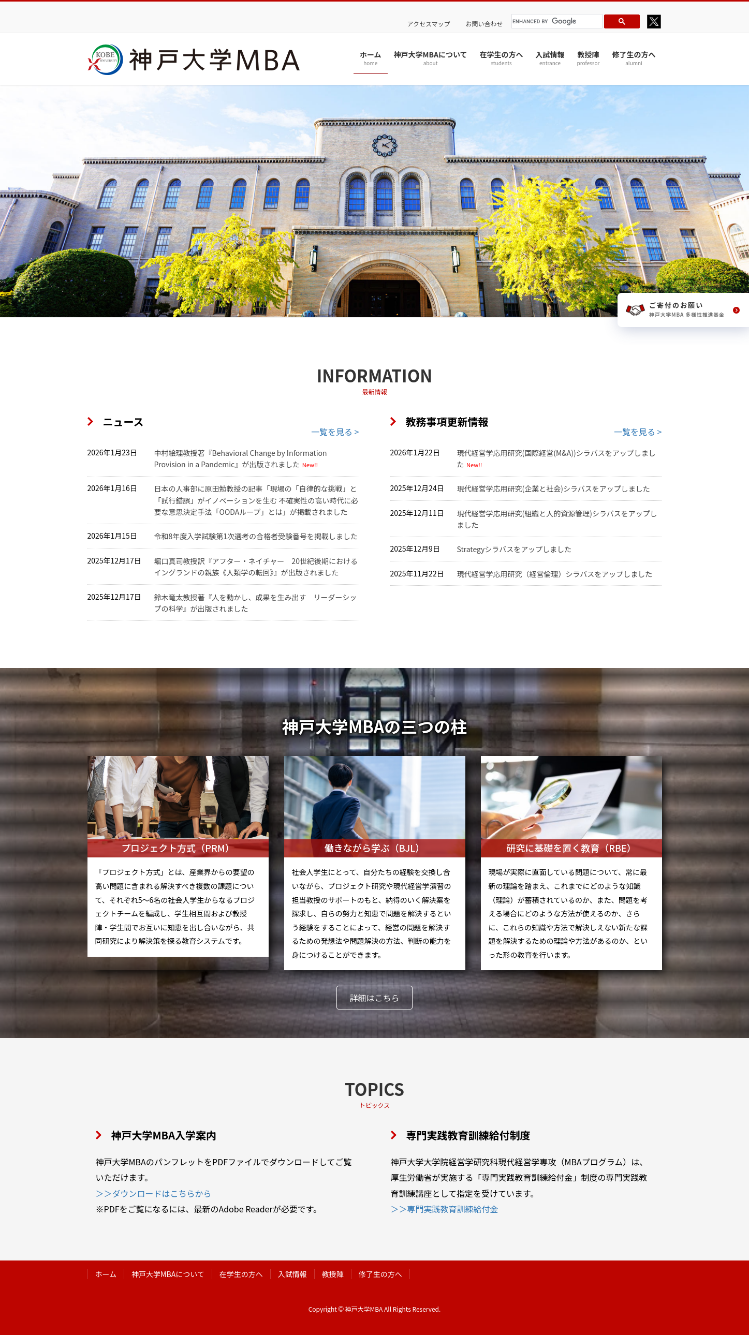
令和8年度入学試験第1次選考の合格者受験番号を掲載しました (256, 536)
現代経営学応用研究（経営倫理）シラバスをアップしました (555, 574)
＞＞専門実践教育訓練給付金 (444, 1209)
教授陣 (333, 1274)
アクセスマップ (428, 24)
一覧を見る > (335, 431)
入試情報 (292, 1274)
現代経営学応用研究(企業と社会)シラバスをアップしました (553, 488)
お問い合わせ (484, 24)
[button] (374, 997)
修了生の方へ (380, 1274)
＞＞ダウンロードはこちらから (154, 1193)
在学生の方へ (241, 1274)
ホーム (106, 1274)
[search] (555, 21)
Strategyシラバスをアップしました (514, 549)
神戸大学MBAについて (167, 1274)
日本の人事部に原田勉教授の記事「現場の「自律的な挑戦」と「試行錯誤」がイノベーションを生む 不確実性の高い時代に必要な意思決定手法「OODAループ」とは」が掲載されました (256, 500)
